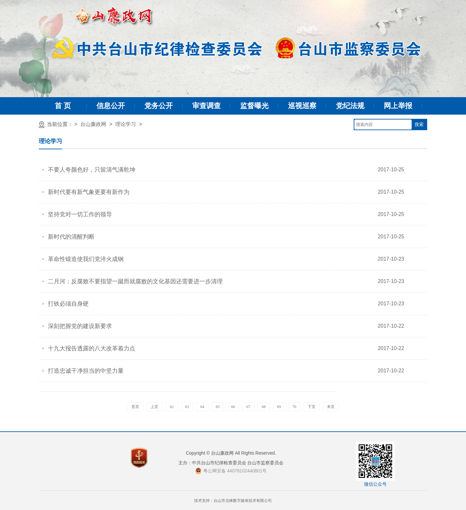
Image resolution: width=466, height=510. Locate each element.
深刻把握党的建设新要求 (80, 326)
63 (187, 406)
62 (172, 406)
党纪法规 (350, 106)
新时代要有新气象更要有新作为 (88, 192)
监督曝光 (254, 106)
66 (233, 406)
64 (202, 406)
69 (279, 406)
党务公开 (158, 106)
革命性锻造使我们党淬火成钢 (86, 259)
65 (218, 406)
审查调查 (206, 106)
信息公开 (110, 106)
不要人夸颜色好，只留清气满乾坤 (91, 169)
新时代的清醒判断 (71, 236)
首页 (135, 406)
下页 (312, 406)
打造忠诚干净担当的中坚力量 (86, 371)
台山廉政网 (93, 124)
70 (294, 406)
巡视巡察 (302, 106)
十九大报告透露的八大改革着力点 (91, 348)
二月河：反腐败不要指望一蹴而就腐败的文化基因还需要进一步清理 (135, 281)
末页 (331, 406)
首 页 (63, 106)
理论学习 (125, 124)
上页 (154, 406)
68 (264, 406)
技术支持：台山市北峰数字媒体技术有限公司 (233, 500)
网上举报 (398, 106)
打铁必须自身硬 (68, 303)
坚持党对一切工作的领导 (80, 214)
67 (248, 406)
